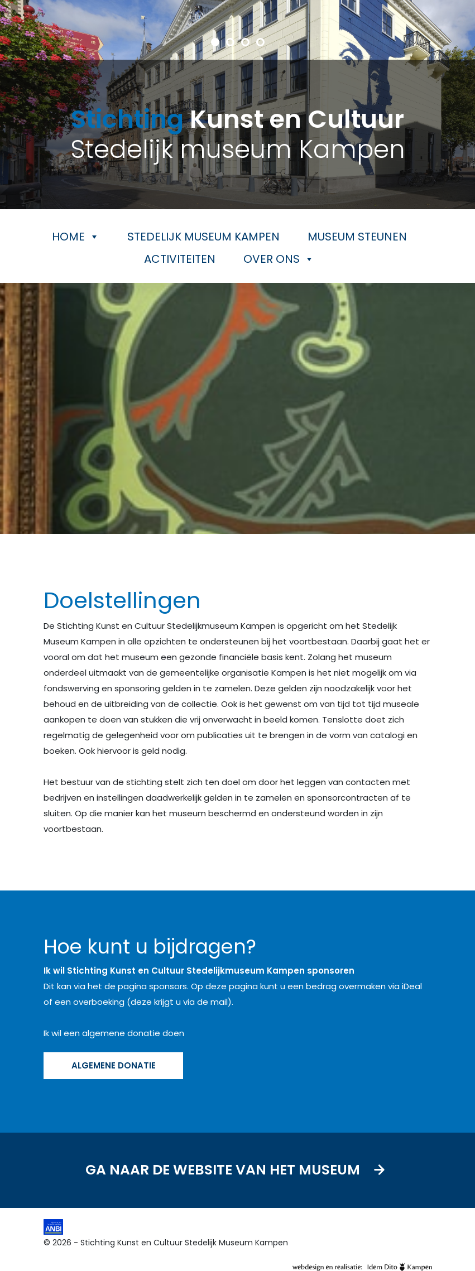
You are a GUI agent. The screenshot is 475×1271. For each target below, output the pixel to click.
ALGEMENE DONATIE (113, 1065)
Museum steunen (357, 236)
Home (75, 236)
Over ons (278, 259)
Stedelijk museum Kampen (203, 236)
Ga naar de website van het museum (237, 1170)
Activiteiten (179, 259)
